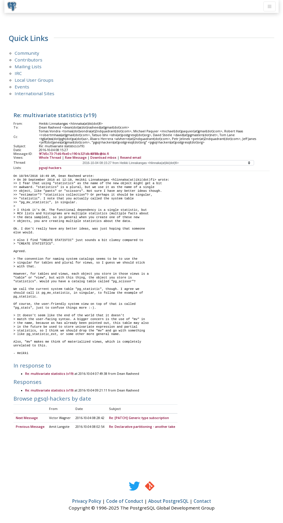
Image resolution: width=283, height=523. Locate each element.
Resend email (130, 157)
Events (22, 87)
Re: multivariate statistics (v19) (49, 374)
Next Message (27, 418)
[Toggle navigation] (269, 6)
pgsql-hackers (50, 168)
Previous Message (30, 427)
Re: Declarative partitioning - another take (142, 427)
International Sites (34, 93)
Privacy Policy (86, 501)
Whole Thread (50, 157)
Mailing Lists (28, 66)
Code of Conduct (124, 501)
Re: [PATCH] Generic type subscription (139, 418)
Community (27, 53)
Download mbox (103, 157)
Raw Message (76, 157)
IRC (18, 73)
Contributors (28, 60)
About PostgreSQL (168, 501)
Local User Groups (34, 80)
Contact (202, 501)
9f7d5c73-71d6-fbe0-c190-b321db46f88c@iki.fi (74, 154)
